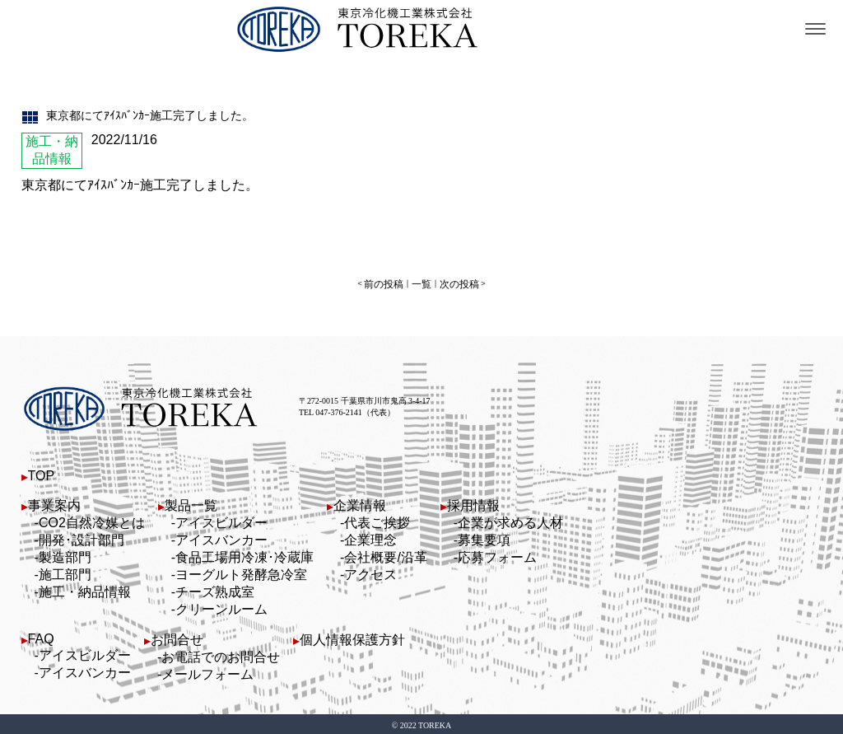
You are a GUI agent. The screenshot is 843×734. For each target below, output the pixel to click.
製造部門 (65, 555)
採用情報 (473, 503)
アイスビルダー (221, 520)
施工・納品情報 (85, 589)
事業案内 (54, 503)
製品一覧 (191, 503)
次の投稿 (454, 283)
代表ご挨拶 (377, 520)
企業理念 (370, 538)
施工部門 (65, 572)
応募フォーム (497, 555)
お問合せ (177, 637)
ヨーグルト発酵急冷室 (241, 572)
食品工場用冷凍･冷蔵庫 (244, 555)
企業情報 (359, 503)
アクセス (370, 572)
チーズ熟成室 (214, 589)
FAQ (41, 636)
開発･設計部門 (81, 538)
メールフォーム (207, 672)
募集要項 (484, 538)
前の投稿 (388, 283)
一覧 (421, 283)
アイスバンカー (221, 538)
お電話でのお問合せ (220, 655)
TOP (41, 473)
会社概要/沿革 (385, 555)
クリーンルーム (221, 607)
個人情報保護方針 (352, 637)
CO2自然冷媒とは (92, 520)
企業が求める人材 (510, 520)
